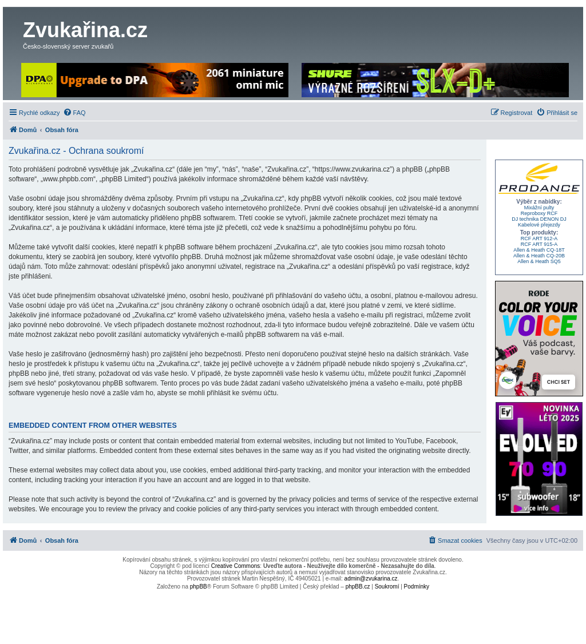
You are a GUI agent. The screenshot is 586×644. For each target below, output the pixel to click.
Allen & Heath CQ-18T (539, 250)
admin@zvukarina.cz (371, 578)
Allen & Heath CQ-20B (539, 256)
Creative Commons (235, 566)
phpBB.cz (358, 586)
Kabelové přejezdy (539, 225)
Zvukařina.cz (85, 30)
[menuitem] (74, 113)
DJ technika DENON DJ (539, 219)
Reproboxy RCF (539, 213)
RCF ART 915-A (539, 244)
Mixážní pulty (539, 207)
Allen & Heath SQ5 (539, 261)
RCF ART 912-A (539, 238)
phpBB (198, 586)
